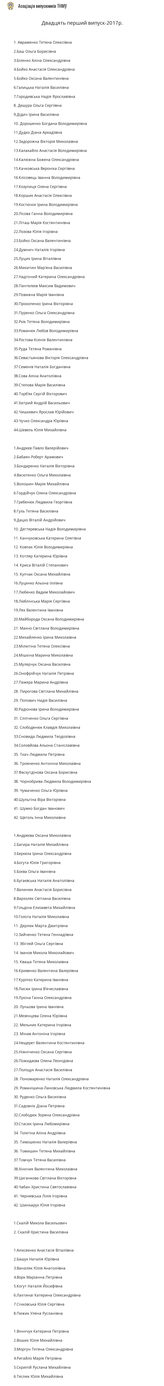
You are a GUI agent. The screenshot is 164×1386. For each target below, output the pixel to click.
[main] (82, 23)
